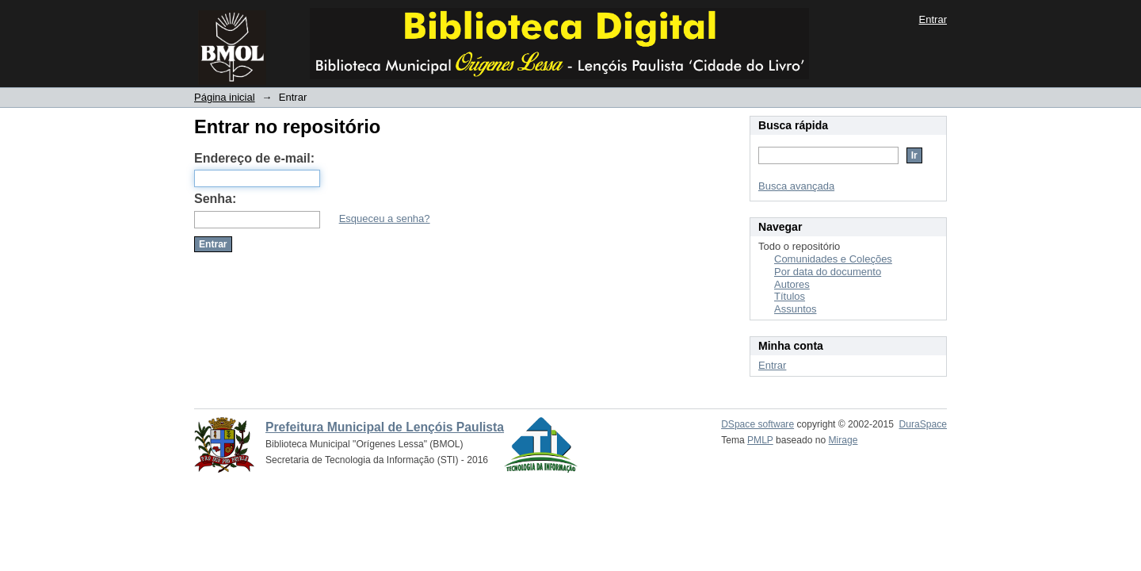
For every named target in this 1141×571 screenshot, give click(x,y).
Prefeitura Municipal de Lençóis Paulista (384, 427)
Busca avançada (796, 186)
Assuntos (795, 309)
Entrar (933, 19)
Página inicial (224, 97)
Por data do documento (827, 272)
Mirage (843, 440)
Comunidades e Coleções (833, 259)
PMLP (760, 440)
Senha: (215, 198)
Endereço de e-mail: (254, 158)
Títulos (789, 296)
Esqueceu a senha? (384, 218)
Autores (792, 284)
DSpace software (757, 424)
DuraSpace (923, 424)
